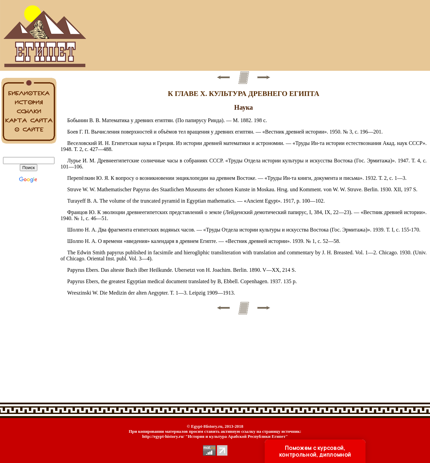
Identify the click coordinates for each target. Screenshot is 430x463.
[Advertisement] (243, 35)
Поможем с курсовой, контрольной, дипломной (315, 451)
